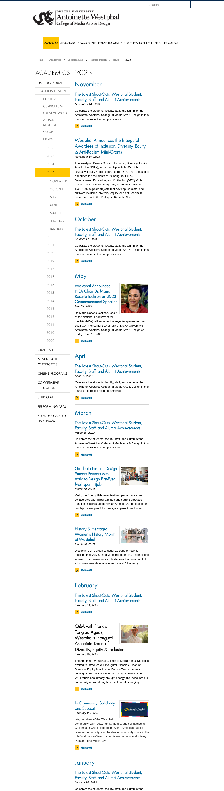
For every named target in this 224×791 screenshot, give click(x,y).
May (80, 275)
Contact (126, 775)
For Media (82, 775)
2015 (50, 292)
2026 (50, 148)
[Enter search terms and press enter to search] (171, 4)
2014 (50, 300)
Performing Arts (52, 406)
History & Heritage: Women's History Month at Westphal (95, 534)
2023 (50, 172)
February (86, 585)
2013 (50, 308)
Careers (95, 775)
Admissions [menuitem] (67, 42)
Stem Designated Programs (52, 418)
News (116, 59)
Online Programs (53, 373)
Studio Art (46, 397)
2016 (50, 284)
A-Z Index (68, 775)
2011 (50, 324)
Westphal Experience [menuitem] (139, 42)
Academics (55, 59)
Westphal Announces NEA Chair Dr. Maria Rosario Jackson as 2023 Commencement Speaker (96, 293)
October (85, 219)
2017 (50, 276)
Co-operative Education (48, 385)
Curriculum (53, 106)
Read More (86, 126)
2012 (50, 316)
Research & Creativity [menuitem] (111, 42)
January (84, 762)
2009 (50, 340)
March (83, 412)
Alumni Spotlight (51, 122)
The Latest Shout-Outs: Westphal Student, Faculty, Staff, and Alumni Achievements (108, 97)
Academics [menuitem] (51, 42)
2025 (50, 156)
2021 (50, 245)
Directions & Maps (143, 775)
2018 (50, 269)
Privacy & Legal (110, 775)
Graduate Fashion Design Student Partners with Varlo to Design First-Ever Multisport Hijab (96, 476)
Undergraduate (75, 59)
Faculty (49, 99)
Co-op (48, 131)
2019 (50, 261)
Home (40, 59)
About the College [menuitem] (166, 42)
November (88, 84)
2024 (50, 164)
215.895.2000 (150, 787)
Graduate (46, 350)
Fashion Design (98, 59)
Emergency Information (108, 780)
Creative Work (55, 113)
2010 (50, 332)
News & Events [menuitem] (86, 42)
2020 (50, 253)
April (81, 355)
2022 (50, 237)
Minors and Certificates (48, 361)
